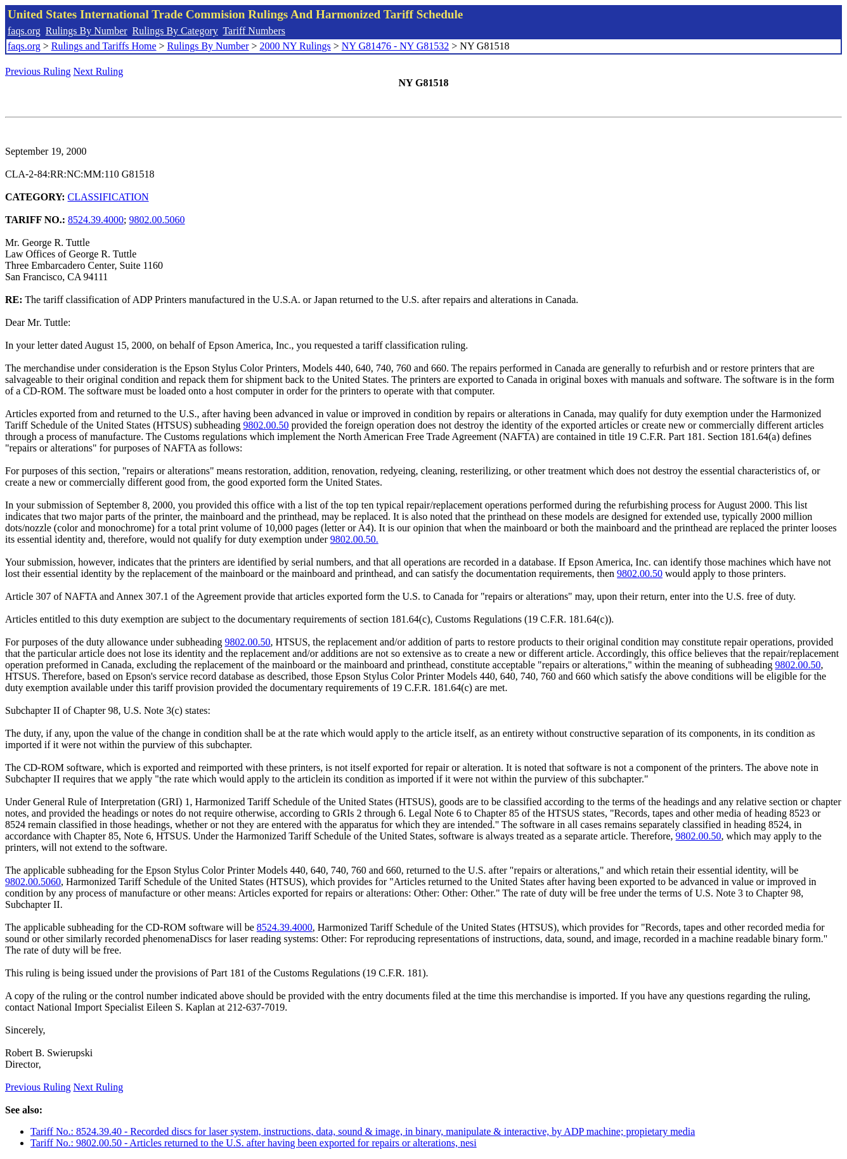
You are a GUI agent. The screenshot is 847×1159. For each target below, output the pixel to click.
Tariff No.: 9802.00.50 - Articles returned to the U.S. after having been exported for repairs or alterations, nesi (253, 1142)
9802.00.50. (354, 539)
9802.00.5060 (157, 219)
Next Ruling (99, 71)
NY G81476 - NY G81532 (395, 46)
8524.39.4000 (96, 219)
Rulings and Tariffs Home (104, 46)
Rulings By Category (175, 30)
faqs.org (24, 30)
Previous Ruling (38, 71)
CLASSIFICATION (108, 196)
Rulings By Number (86, 30)
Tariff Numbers (254, 30)
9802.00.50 (265, 425)
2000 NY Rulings (295, 46)
